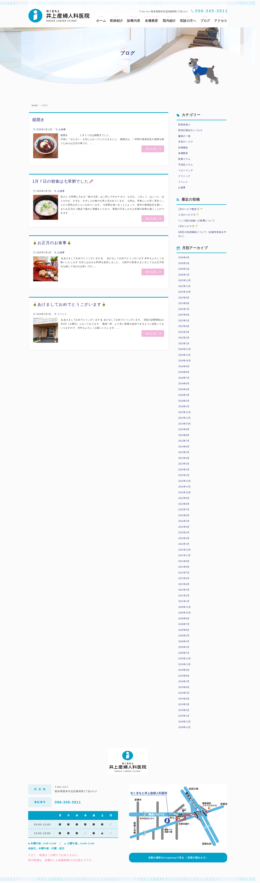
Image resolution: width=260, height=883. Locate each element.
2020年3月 (184, 641)
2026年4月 (184, 257)
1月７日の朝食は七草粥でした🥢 (63, 181)
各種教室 (183, 153)
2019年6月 (184, 687)
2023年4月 (184, 458)
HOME (35, 105)
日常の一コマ (185, 141)
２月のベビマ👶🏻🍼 (188, 215)
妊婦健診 (183, 147)
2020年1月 (184, 653)
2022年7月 (184, 509)
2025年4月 (184, 326)
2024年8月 (184, 372)
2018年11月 (184, 727)
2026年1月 (184, 275)
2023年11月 (184, 418)
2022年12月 (184, 481)
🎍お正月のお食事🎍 (52, 242)
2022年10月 (184, 492)
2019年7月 (184, 681)
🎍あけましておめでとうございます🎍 (69, 304)
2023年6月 (184, 446)
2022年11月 (184, 486)
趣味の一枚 (184, 136)
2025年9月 (184, 297)
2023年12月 (184, 412)
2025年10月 (184, 292)
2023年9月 (184, 429)
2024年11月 (184, 355)
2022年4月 (184, 527)
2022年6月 (184, 515)
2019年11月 (184, 664)
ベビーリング (185, 170)
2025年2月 (184, 337)
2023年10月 (184, 423)
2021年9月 (184, 561)
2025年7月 (184, 309)
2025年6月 (184, 315)
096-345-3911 (211, 11)
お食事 (62, 129)
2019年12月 (184, 658)
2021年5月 (184, 578)
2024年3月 (184, 395)
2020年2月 (184, 647)
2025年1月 (184, 343)
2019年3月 (184, 704)
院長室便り (184, 124)
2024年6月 (184, 383)
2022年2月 (184, 538)
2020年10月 (184, 612)
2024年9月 (184, 366)
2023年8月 (184, 435)
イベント (62, 314)
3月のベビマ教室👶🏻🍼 (190, 209)
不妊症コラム (185, 164)
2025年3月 (184, 332)
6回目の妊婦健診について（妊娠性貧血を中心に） (202, 234)
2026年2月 (184, 269)
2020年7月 (184, 624)
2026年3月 (184, 263)
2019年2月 (184, 710)
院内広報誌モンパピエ (190, 130)
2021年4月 (184, 584)
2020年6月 (184, 630)
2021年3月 (184, 590)
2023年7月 (184, 441)
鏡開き (38, 119)
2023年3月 (184, 464)
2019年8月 (184, 676)
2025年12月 (184, 280)
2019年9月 (184, 670)
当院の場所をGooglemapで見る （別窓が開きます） (178, 856)
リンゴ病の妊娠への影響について (196, 220)
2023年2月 (184, 469)
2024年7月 (184, 378)
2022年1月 (184, 544)
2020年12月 (184, 607)
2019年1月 (184, 716)
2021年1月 (184, 601)
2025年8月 (184, 303)
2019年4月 (184, 698)
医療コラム (184, 159)
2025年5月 (184, 320)
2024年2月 (184, 401)
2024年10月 (184, 360)
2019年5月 (184, 693)
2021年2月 (184, 595)
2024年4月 (184, 389)
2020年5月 (184, 635)
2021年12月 (184, 550)
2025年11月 (184, 286)
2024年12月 (184, 349)
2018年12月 (184, 721)
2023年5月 (184, 452)
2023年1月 (184, 475)
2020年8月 (184, 618)
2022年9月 (184, 498)
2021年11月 (184, 555)
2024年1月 (184, 406)
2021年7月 (184, 572)
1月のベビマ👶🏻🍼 (188, 226)
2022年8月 (184, 504)
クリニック (184, 176)
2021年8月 (184, 567)
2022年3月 (184, 532)
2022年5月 (184, 521)
